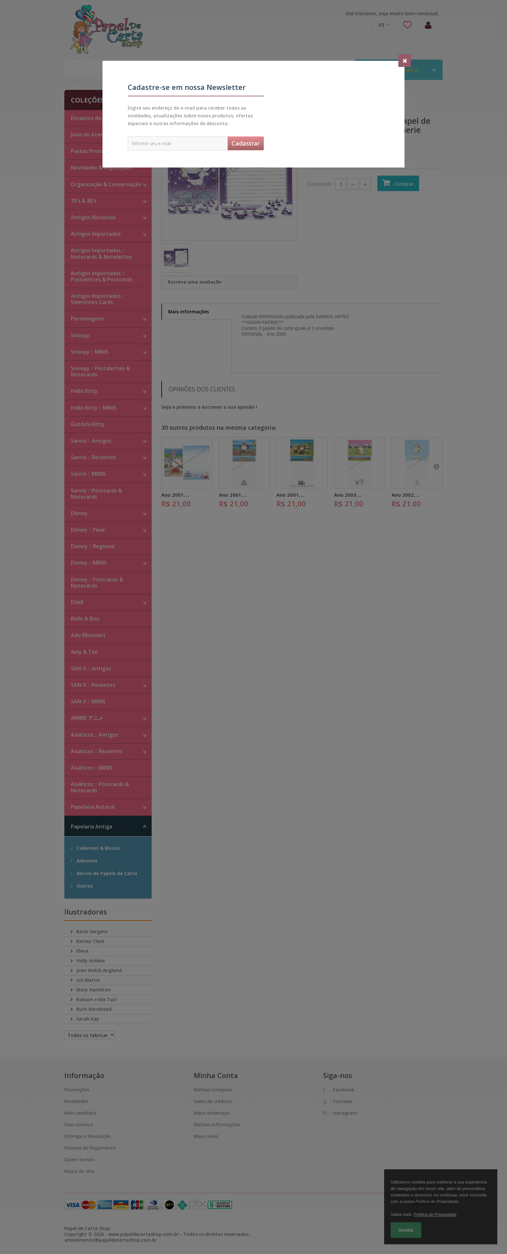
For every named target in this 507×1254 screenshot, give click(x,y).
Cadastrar (246, 143)
